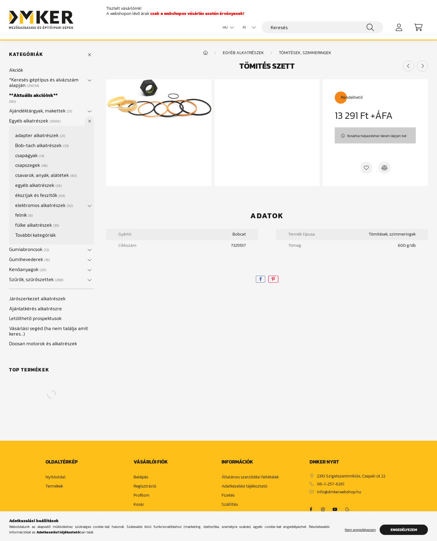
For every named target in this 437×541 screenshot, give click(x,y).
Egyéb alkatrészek (35, 120)
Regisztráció (145, 486)
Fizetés (228, 495)
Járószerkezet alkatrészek (37, 298)
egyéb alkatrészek (38, 185)
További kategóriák (35, 235)
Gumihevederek (29, 259)
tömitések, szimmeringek (305, 53)
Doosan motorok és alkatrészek (43, 343)
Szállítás (230, 504)
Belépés (141, 477)
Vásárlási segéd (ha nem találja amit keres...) (48, 331)
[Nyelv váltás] (227, 27)
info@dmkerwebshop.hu (339, 492)
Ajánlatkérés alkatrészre (35, 308)
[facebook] (260, 279)
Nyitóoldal (56, 477)
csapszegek (31, 165)
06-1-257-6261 (330, 484)
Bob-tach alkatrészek (42, 145)
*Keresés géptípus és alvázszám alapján (44, 82)
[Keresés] (322, 27)
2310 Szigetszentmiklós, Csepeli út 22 (351, 476)
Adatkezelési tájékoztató (244, 486)
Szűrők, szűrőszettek (36, 279)
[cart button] (418, 27)
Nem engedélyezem (360, 529)
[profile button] (399, 27)
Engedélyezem (404, 529)
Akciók (16, 70)
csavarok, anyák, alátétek (46, 175)
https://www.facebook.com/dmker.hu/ (311, 509)
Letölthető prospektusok (35, 318)
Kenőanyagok (27, 269)
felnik (24, 215)
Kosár (139, 504)
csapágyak (29, 155)
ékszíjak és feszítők (40, 195)
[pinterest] (273, 279)
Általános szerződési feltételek (250, 477)
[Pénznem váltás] (248, 27)
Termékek (54, 486)
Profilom (141, 495)
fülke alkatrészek (37, 225)
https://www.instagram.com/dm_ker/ (323, 509)
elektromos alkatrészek (44, 205)
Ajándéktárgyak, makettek (40, 110)
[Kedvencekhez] (366, 168)
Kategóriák (26, 54)
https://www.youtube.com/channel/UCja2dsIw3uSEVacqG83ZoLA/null (335, 509)
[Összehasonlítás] (384, 168)
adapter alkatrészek (40, 135)
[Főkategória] (205, 53)
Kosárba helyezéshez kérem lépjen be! (376, 136)
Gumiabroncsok (29, 249)
